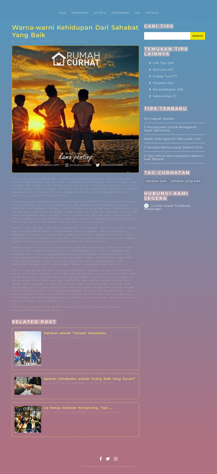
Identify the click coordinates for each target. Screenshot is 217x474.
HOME (62, 12)
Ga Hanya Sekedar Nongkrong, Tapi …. (78, 408)
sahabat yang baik (186, 181)
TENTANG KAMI (80, 12)
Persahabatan (79, 41)
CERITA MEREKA (120, 12)
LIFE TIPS (100, 12)
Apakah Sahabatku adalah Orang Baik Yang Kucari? (89, 379)
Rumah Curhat (26, 41)
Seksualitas (163, 96)
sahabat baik (156, 181)
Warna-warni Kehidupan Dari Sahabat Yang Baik (75, 31)
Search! (197, 36)
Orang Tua (163, 76)
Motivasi (161, 69)
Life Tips (62, 41)
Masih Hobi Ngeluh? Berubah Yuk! (172, 139)
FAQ (137, 12)
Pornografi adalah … (160, 118)
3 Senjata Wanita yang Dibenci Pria (173, 147)
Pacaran (161, 83)
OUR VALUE (152, 12)
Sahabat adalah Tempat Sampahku (75, 333)
